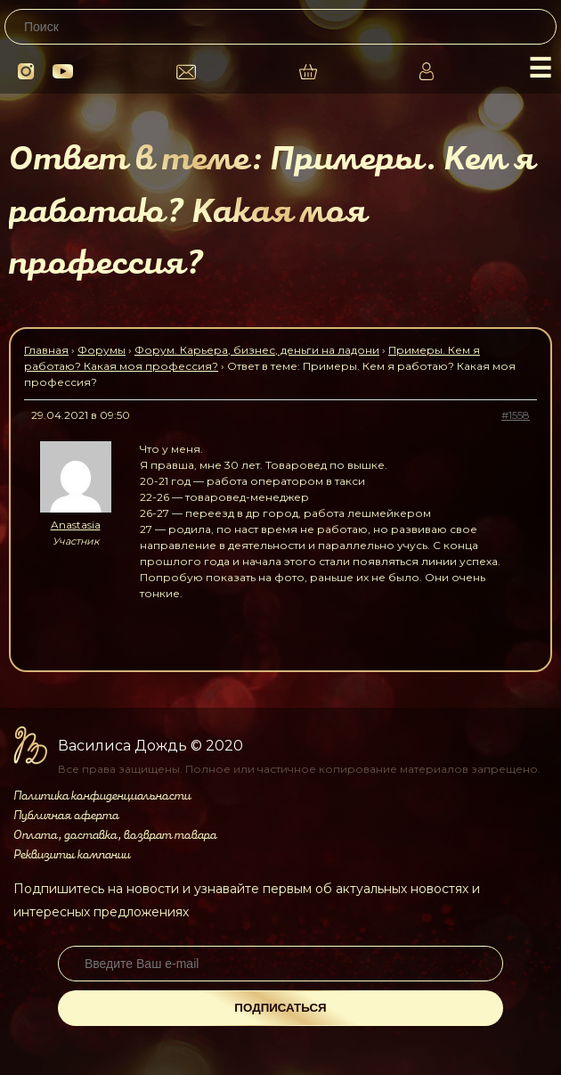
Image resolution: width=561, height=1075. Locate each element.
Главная (46, 350)
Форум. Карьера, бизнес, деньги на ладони (256, 350)
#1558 (515, 415)
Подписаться (280, 1007)
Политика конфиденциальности (102, 796)
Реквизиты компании (71, 855)
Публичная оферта (65, 815)
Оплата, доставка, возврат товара (114, 835)
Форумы (101, 350)
